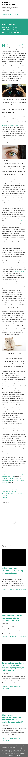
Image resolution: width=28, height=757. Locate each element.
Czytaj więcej (22, 589)
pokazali (20, 221)
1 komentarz (13, 636)
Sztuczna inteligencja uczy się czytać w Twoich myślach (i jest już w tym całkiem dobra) (13, 666)
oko (12, 491)
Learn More (12, 755)
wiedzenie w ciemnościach (9, 493)
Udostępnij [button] (5, 497)
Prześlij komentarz (15, 686)
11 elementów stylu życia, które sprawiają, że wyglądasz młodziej (13, 618)
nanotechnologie (7, 489)
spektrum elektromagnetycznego (10, 125)
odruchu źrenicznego (20, 271)
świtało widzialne (11, 137)
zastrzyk (4, 495)
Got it (18, 755)
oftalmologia (6, 491)
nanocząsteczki (16, 487)
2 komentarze (13, 589)
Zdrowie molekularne (8, 3)
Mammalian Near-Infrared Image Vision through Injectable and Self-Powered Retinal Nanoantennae (13, 480)
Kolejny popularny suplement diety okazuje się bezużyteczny (13, 570)
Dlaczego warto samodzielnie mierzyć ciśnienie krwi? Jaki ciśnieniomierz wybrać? (12, 718)
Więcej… (17, 14)
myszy (9, 487)
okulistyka (17, 491)
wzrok (19, 493)
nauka (15, 489)
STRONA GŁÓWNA (6, 14)
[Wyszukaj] (22, 3)
